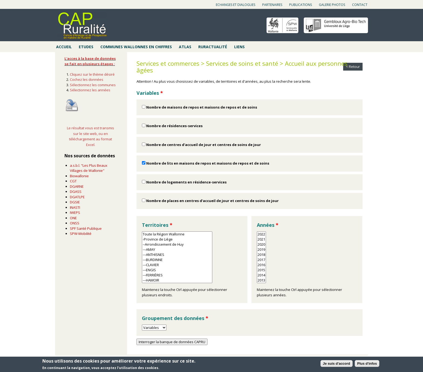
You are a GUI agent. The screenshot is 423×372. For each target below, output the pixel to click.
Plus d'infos (367, 363)
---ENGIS (177, 270)
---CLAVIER (177, 264)
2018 (261, 254)
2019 (261, 249)
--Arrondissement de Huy (177, 244)
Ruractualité (212, 46)
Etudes (86, 46)
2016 (261, 264)
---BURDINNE (177, 259)
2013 (261, 280)
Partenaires (272, 4)
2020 (261, 244)
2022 (261, 234)
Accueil (64, 46)
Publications (300, 4)
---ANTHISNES (177, 254)
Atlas (185, 46)
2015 (261, 270)
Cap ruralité (82, 25)
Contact (359, 4)
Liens (239, 46)
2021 (261, 239)
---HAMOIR (177, 280)
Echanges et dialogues (235, 4)
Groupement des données (175, 318)
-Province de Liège (177, 239)
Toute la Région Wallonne (177, 234)
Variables (150, 93)
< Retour (353, 66)
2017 (261, 259)
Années (267, 225)
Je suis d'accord (336, 363)
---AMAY (177, 249)
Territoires (157, 225)
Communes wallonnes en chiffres (136, 46)
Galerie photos (332, 4)
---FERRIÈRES (177, 275)
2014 (261, 275)
